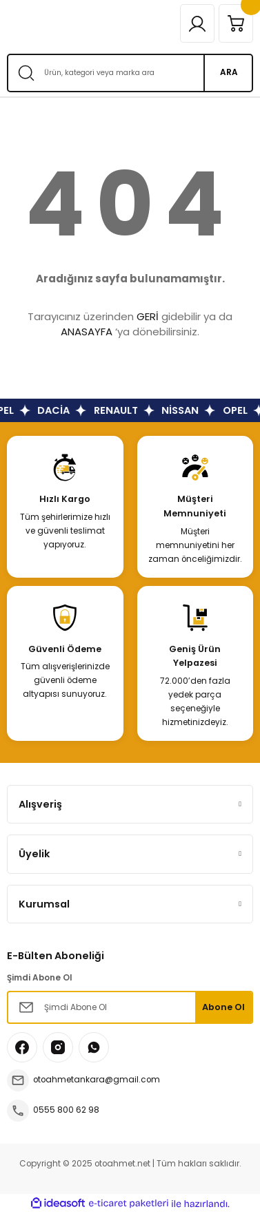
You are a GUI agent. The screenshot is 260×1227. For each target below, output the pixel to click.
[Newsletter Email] (130, 1007)
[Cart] (236, 23)
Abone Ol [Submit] (223, 1007)
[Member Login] (197, 23)
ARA (229, 72)
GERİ (148, 316)
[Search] (130, 73)
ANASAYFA (86, 331)
